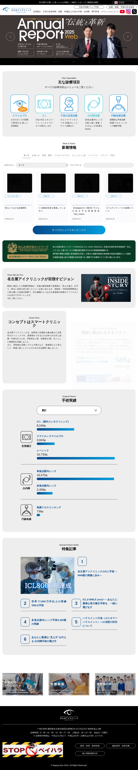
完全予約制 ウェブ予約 (89, 7)
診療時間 (56, 62)
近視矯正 (37, 12)
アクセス (82, 62)
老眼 (60, 12)
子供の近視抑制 (49, 12)
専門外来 (95, 12)
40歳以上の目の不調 (73, 12)
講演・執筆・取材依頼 (90, 746)
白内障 (87, 12)
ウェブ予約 (30, 62)
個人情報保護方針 (90, 753)
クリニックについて (110, 12)
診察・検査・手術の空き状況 (121, 7)
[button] (10, 36)
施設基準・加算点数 (121, 746)
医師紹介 (108, 62)
